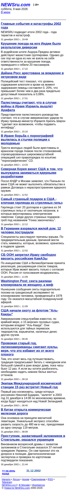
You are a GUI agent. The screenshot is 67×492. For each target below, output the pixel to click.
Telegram (7, 482)
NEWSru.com (15, 4)
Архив (25, 479)
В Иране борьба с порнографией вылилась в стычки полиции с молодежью (27, 139)
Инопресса (38, 485)
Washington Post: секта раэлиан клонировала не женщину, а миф (27, 283)
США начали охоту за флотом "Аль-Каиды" (29, 312)
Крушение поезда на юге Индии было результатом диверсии (31, 45)
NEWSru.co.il (9, 485)
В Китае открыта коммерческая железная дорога (26, 411)
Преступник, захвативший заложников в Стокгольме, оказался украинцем (33, 437)
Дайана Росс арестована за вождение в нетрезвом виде (32, 75)
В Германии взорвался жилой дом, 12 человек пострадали (31, 230)
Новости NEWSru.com (17, 487)
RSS (50, 479)
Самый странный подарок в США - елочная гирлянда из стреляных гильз (32, 201)
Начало (6, 479)
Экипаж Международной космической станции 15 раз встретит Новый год (31, 385)
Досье (16, 479)
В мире (5, 12)
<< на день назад (8, 472)
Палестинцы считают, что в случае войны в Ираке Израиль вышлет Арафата (28, 106)
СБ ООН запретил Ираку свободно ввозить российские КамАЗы (28, 256)
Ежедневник (38, 479)
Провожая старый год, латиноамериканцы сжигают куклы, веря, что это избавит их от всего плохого (29, 348)
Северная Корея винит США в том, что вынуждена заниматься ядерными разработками (32, 172)
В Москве (24, 485)
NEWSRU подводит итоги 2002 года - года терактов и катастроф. (29, 34)
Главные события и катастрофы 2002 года (31, 25)
